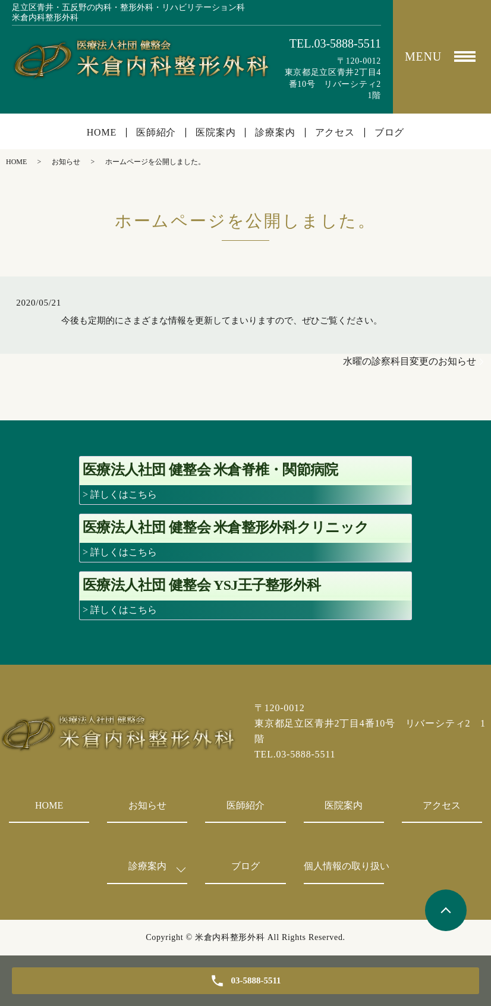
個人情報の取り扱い (344, 866)
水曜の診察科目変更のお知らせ (409, 361)
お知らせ (66, 162)
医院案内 (215, 132)
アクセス (335, 132)
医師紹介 (156, 132)
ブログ (389, 132)
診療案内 (275, 132)
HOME (102, 132)
